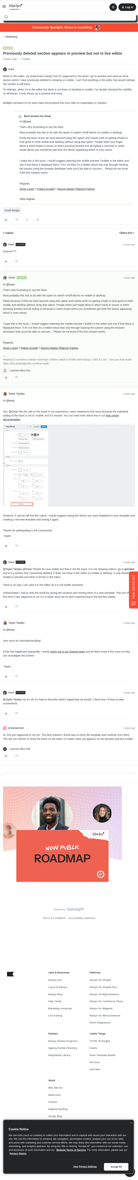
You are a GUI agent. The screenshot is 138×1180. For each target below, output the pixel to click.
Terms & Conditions (54, 918)
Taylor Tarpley (16, 393)
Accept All (116, 1166)
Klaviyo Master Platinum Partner (76, 189)
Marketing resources (60, 1008)
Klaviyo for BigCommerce (104, 994)
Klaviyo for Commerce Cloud (106, 1001)
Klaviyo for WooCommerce (105, 1015)
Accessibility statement (82, 918)
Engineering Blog (57, 1109)
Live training (55, 1015)
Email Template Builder (103, 1055)
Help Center (55, 1001)
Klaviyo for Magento (101, 1008)
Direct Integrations (100, 1022)
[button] (4, 7)
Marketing (11, 36)
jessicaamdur (16, 727)
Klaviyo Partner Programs (62, 1041)
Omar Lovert (27, 189)
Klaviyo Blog (55, 994)
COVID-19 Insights (100, 1041)
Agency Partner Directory (62, 1048)
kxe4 (11, 69)
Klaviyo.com (55, 980)
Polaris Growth (45, 189)
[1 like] (16, 371)
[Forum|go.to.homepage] (15, 7)
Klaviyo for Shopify (100, 980)
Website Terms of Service (71, 1150)
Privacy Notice (18, 1153)
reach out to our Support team (67, 651)
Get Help (95, 1069)
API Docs (95, 1062)
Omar (11, 277)
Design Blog (55, 1116)
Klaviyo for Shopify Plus (103, 987)
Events (93, 1048)
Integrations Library (59, 1055)
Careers (53, 1101)
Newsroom (54, 1095)
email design (12, 210)
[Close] (131, 1123)
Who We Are (55, 1087)
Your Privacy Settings (85, 1166)
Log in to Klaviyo (57, 987)
